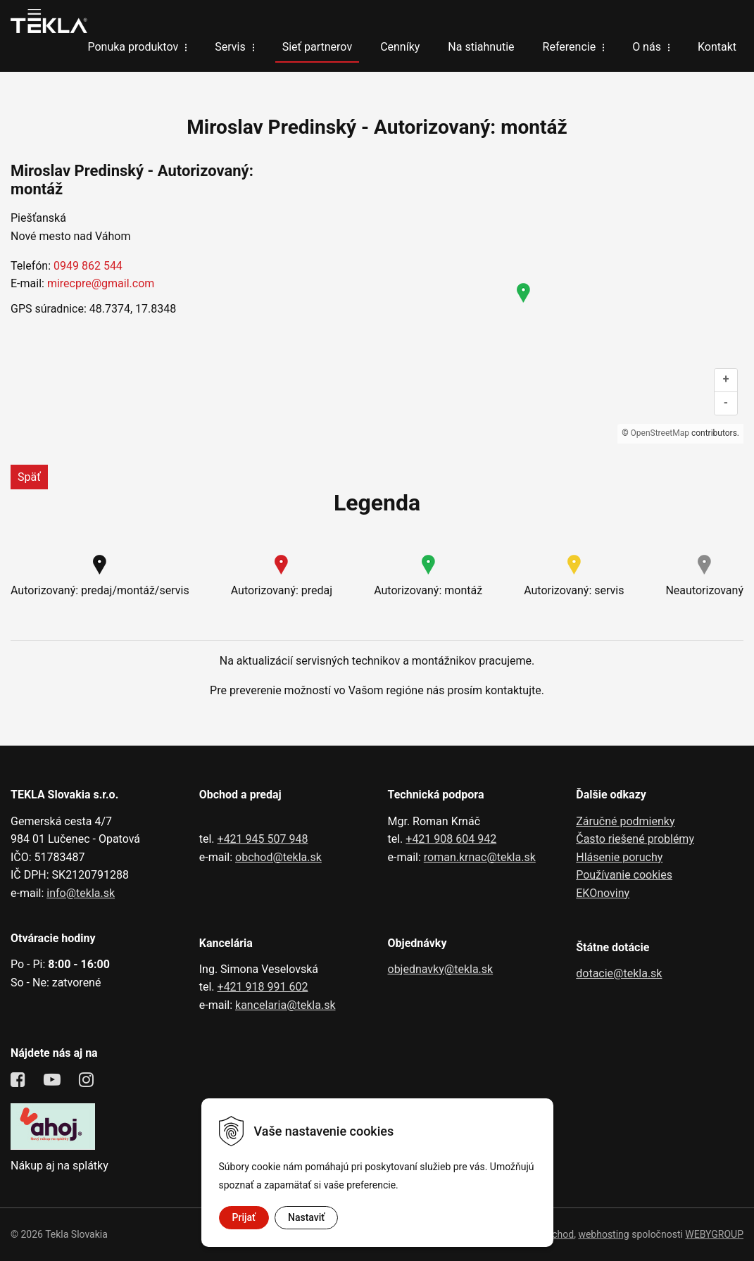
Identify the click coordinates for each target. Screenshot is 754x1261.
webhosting (603, 1234)
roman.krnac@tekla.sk (480, 857)
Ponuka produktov (132, 47)
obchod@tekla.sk (278, 857)
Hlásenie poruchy (619, 857)
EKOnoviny (602, 893)
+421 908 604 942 (451, 839)
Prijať (244, 1217)
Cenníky (400, 47)
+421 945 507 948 (263, 839)
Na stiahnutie (481, 47)
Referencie (569, 47)
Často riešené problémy (635, 839)
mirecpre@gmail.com (100, 283)
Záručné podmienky (625, 821)
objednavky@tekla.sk (441, 969)
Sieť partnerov (317, 47)
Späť (29, 477)
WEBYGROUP (714, 1234)
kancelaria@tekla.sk (285, 1005)
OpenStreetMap (660, 433)
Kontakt (717, 47)
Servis (230, 47)
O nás (646, 47)
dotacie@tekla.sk (619, 973)
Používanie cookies (624, 875)
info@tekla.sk (80, 893)
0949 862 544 (88, 265)
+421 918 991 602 (263, 986)
